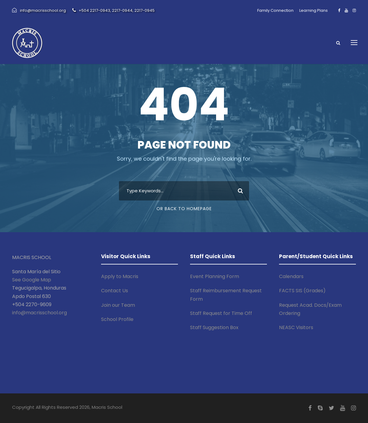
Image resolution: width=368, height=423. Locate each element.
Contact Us (114, 290)
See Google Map (31, 279)
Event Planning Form (214, 276)
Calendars (291, 276)
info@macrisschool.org (39, 312)
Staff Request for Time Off (221, 313)
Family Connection (275, 10)
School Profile (117, 319)
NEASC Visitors (296, 327)
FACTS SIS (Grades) (302, 290)
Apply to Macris (119, 276)
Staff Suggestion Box (214, 327)
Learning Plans (313, 10)
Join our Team (118, 305)
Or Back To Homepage (184, 209)
